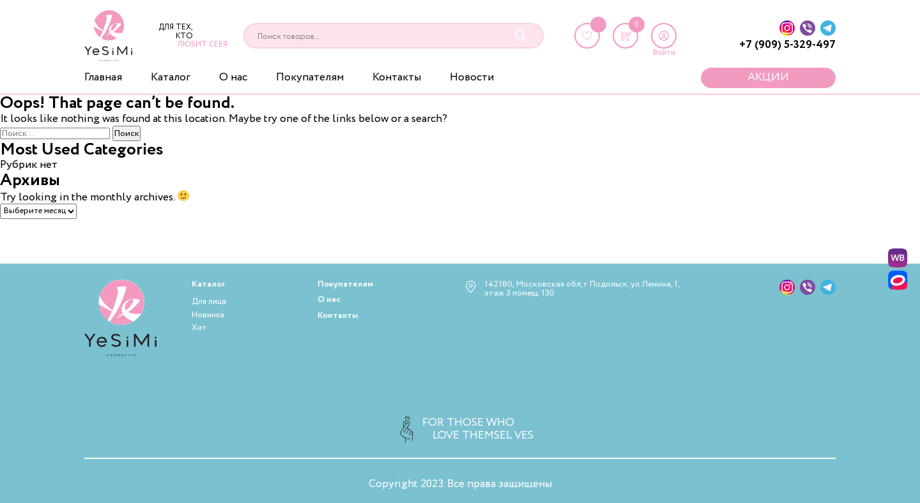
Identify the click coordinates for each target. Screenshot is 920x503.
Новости (472, 77)
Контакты (396, 77)
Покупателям (310, 77)
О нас (233, 77)
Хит (199, 328)
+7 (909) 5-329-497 (787, 45)
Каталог (170, 77)
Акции (768, 77)
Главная (103, 77)
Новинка (208, 315)
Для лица (209, 302)
